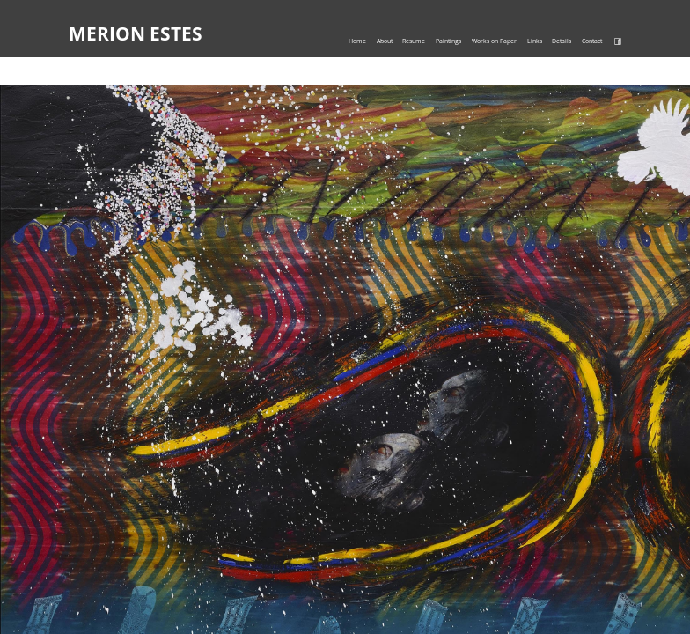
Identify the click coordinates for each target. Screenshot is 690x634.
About (385, 41)
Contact (592, 41)
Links (534, 41)
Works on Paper (494, 41)
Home (357, 41)
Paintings (448, 41)
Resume (413, 41)
